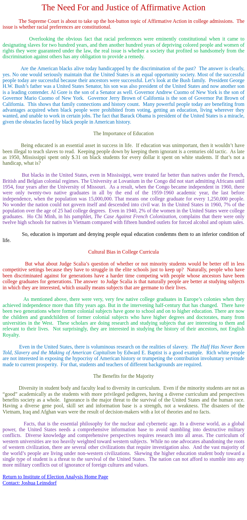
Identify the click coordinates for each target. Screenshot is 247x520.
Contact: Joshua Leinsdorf (30, 483)
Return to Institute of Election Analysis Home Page (55, 476)
